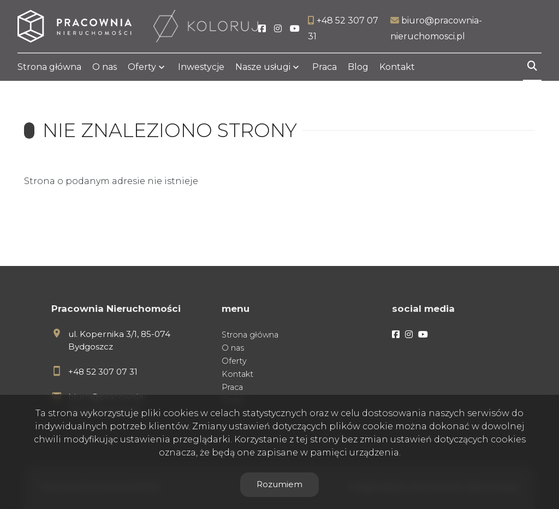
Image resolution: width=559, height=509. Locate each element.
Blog (358, 67)
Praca (324, 67)
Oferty (142, 67)
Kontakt (397, 67)
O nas (104, 67)
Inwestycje (201, 67)
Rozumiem (279, 484)
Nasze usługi (262, 67)
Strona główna (49, 67)
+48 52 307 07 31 (103, 371)
